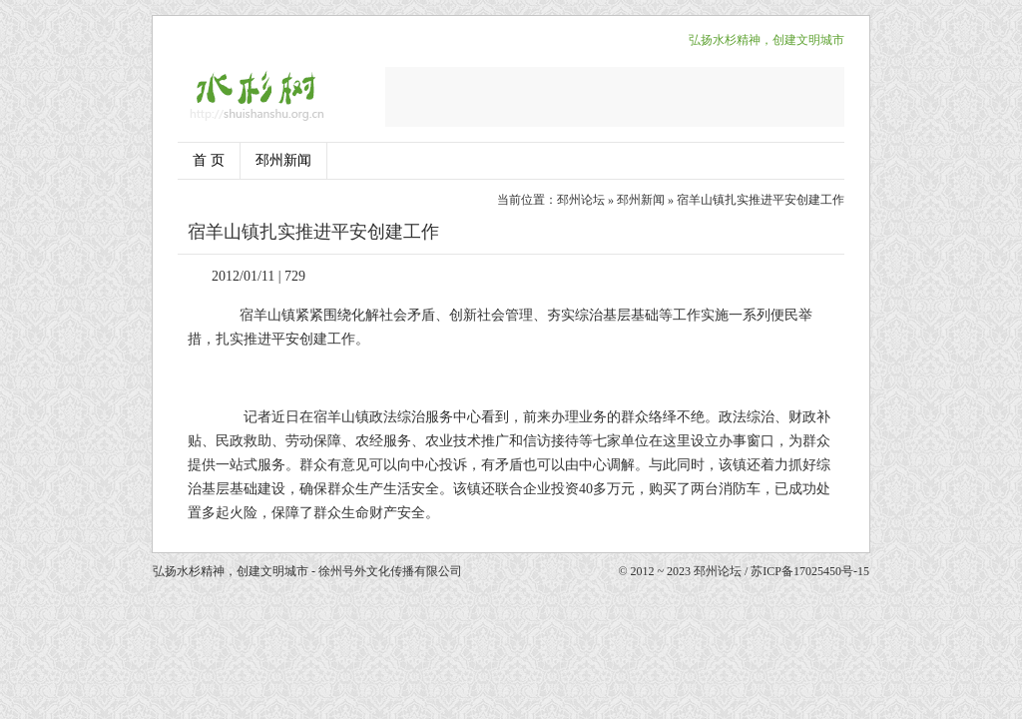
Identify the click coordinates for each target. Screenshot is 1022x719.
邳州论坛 (581, 200)
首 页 (209, 160)
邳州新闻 (283, 160)
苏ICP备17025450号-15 (810, 571)
